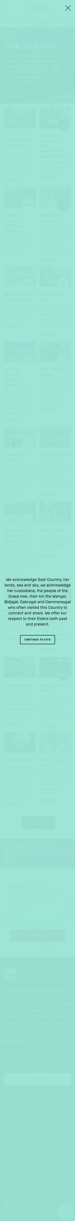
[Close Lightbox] (68, 8)
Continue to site (37, 639)
